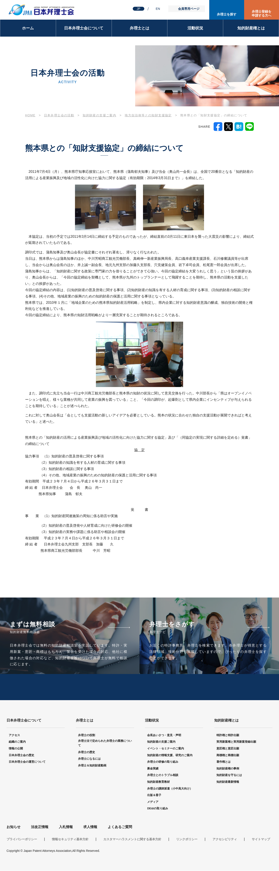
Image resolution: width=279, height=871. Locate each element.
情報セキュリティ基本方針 (70, 839)
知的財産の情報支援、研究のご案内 (169, 755)
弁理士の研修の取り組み (162, 762)
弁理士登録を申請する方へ (261, 13)
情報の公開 (16, 748)
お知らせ (13, 827)
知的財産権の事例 (227, 768)
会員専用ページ (188, 8)
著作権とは (223, 762)
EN (158, 8)
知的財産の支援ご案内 (161, 742)
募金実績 (152, 768)
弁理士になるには (89, 759)
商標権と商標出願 (227, 755)
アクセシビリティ (225, 839)
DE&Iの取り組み (157, 808)
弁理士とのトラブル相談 (162, 775)
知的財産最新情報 (227, 782)
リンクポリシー (186, 839)
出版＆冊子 (154, 795)
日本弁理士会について (83, 28)
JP (138, 8)
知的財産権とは (251, 28)
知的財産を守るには (229, 775)
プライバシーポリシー (22, 839)
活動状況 (195, 28)
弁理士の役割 (86, 735)
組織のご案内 (17, 742)
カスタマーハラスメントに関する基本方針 (132, 839)
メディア (152, 802)
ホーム (28, 28)
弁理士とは (139, 28)
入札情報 (66, 827)
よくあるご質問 (120, 827)
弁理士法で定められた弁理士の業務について (105, 743)
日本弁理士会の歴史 (21, 755)
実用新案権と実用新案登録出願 (236, 742)
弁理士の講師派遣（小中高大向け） (169, 788)
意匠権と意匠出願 (227, 748)
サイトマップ (261, 839)
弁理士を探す (226, 14)
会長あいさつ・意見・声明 (164, 735)
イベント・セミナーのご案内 (165, 748)
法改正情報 (39, 827)
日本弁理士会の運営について (27, 762)
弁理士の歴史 (86, 752)
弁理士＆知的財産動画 (92, 765)
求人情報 (90, 827)
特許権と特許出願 (227, 735)
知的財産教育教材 (158, 782)
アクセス (14, 735)
